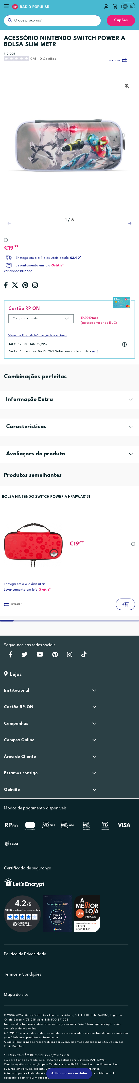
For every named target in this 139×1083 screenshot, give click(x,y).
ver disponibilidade (18, 271)
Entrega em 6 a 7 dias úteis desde (48, 258)
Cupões (121, 20)
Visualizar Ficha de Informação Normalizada (37, 335)
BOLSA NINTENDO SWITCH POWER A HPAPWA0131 (46, 497)
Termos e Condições (22, 974)
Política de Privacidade (25, 954)
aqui (95, 351)
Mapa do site (16, 995)
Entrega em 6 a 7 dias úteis (24, 584)
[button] (130, 223)
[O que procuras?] (52, 20)
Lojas (13, 674)
